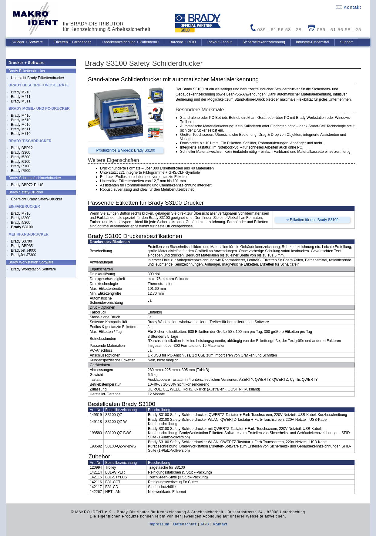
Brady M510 (21, 120)
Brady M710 (21, 134)
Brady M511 (21, 101)
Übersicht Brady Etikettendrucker (37, 78)
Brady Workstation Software (33, 269)
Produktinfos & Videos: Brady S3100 (125, 150)
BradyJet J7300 (23, 255)
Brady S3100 (22, 227)
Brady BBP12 (22, 148)
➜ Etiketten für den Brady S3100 (312, 220)
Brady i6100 (20, 161)
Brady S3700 (21, 241)
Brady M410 (21, 115)
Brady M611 (21, 129)
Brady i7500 (20, 171)
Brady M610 (21, 124)
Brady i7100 (20, 166)
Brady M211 (21, 97)
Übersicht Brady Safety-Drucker (36, 199)
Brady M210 (21, 92)
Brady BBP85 (22, 246)
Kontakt (348, 7)
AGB (204, 524)
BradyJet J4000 (23, 250)
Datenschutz (185, 524)
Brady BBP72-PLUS (27, 185)
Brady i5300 (20, 157)
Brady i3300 (20, 152)
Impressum (159, 524)
